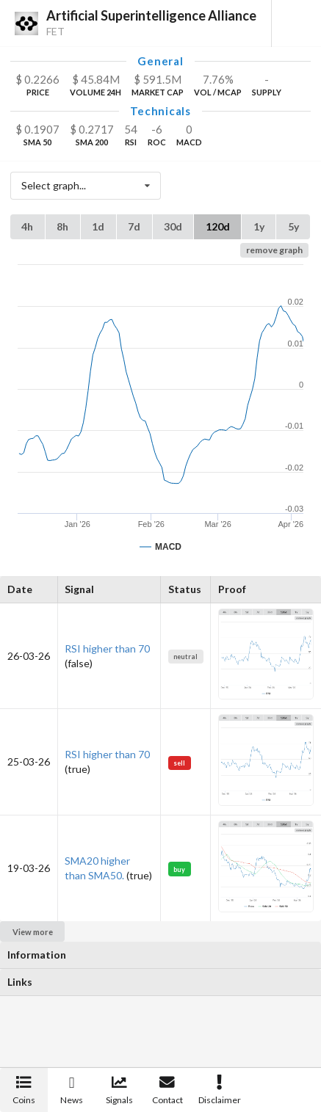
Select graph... (89, 186)
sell (179, 763)
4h (27, 226)
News (71, 1090)
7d (134, 226)
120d (218, 226)
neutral (185, 657)
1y (258, 226)
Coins (23, 1090)
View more (32, 932)
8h (62, 226)
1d (98, 226)
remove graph (274, 249)
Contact (167, 1090)
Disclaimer (219, 1090)
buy (179, 869)
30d (173, 226)
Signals (119, 1090)
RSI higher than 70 (107, 648)
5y (293, 226)
